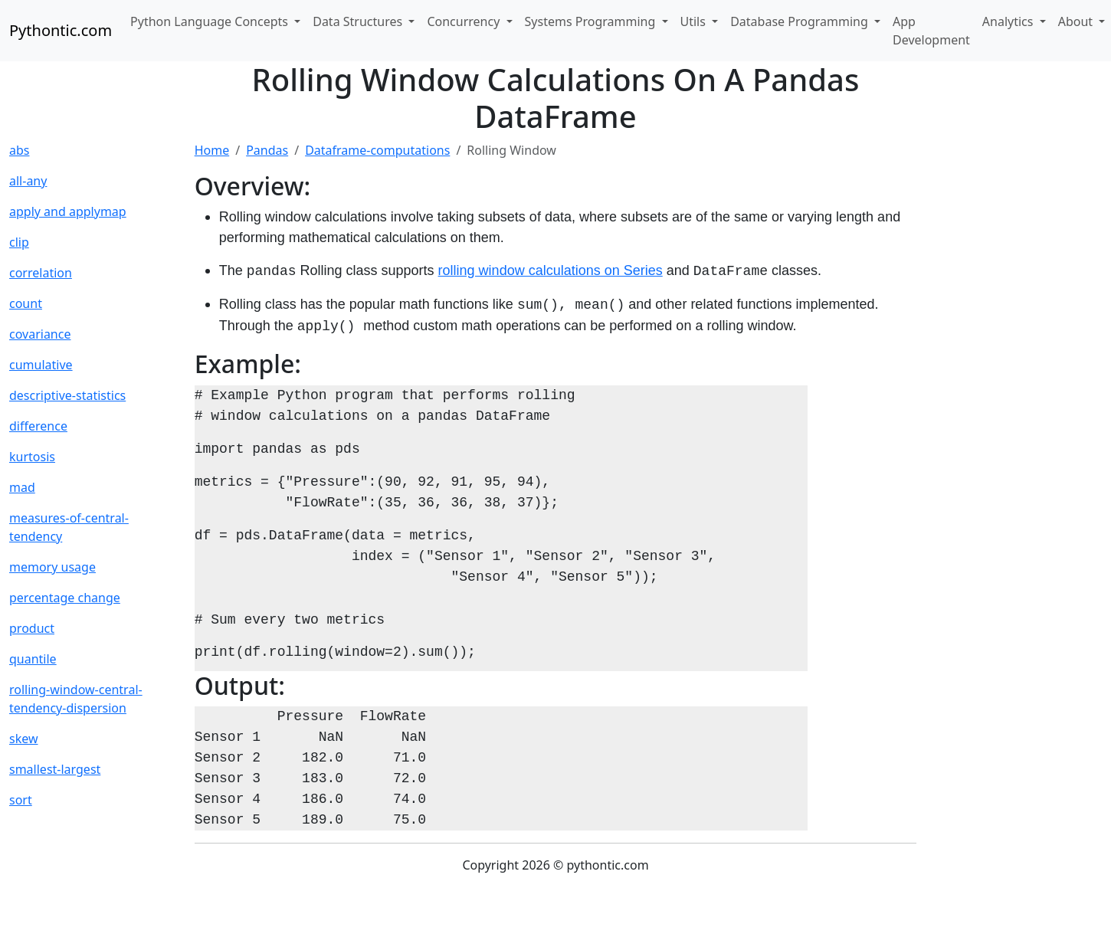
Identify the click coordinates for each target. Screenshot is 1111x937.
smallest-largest (54, 769)
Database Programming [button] (800, 21)
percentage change (64, 597)
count (25, 303)
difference (38, 426)
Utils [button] (695, 21)
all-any (28, 180)
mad (22, 487)
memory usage (52, 567)
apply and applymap (67, 211)
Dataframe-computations (377, 150)
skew (23, 738)
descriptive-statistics (67, 395)
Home (212, 150)
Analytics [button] (1009, 21)
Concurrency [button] (465, 21)
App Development (931, 30)
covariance (39, 334)
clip (19, 242)
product (31, 628)
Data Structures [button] (359, 21)
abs (19, 150)
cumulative (41, 364)
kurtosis (32, 456)
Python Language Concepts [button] (210, 21)
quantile (33, 658)
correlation (40, 272)
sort (20, 799)
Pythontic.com (60, 30)
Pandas (267, 150)
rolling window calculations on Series (550, 270)
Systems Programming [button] (592, 21)
